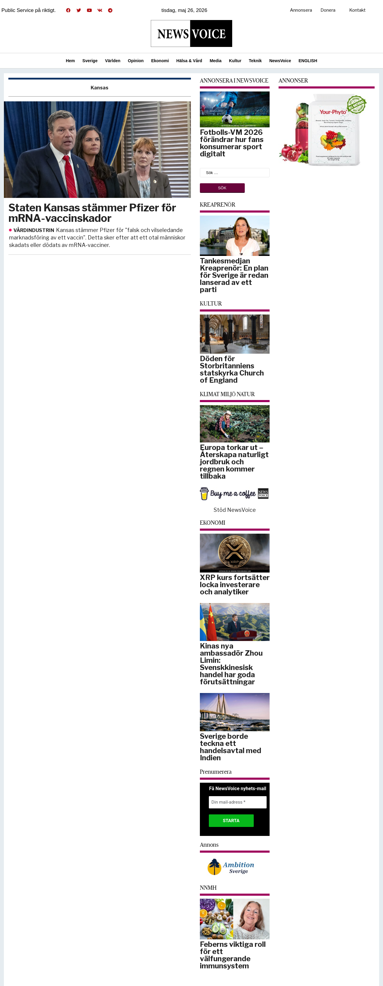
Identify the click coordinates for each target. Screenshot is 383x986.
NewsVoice (280, 60)
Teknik (255, 60)
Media (216, 60)
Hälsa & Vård (189, 60)
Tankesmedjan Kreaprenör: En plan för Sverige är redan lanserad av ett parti (234, 275)
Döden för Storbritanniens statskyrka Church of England (232, 369)
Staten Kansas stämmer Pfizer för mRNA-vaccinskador (92, 213)
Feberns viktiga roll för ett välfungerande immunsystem (233, 955)
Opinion (136, 60)
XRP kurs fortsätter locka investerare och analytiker (235, 584)
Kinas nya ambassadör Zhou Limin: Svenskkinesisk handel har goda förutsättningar (231, 664)
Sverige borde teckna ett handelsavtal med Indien (230, 747)
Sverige (90, 60)
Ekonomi (160, 60)
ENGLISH (308, 60)
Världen (112, 60)
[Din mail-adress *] (238, 802)
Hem (70, 60)
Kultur (235, 60)
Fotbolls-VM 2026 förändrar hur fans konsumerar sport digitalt (232, 143)
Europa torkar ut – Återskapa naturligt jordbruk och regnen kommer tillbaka (234, 461)
